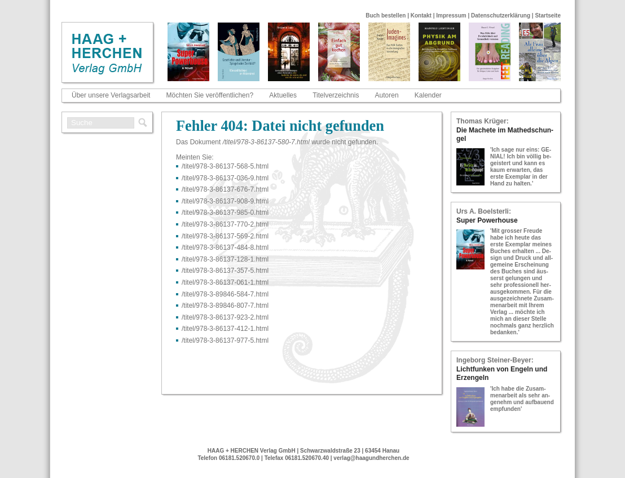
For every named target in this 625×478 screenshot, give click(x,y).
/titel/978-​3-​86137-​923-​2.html (225, 317)
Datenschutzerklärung (500, 15)
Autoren (387, 95)
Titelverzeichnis (335, 95)
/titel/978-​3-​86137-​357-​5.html (225, 271)
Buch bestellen (386, 15)
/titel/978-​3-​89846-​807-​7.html (225, 305)
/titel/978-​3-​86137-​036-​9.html (225, 178)
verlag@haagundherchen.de (371, 458)
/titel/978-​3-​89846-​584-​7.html (225, 294)
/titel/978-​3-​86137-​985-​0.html (225, 212)
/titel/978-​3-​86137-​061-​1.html (225, 282)
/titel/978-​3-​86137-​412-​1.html (225, 329)
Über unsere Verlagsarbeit (111, 95)
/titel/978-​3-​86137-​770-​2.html (225, 224)
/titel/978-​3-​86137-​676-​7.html (225, 189)
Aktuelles (283, 95)
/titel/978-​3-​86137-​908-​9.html (225, 201)
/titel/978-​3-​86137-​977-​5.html (225, 340)
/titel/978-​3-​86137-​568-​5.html (225, 166)
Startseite (548, 15)
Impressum (451, 15)
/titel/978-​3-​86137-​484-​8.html (225, 247)
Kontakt (421, 15)
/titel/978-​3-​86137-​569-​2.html (225, 236)
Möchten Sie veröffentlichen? (210, 95)
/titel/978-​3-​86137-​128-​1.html (225, 259)
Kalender (428, 95)
